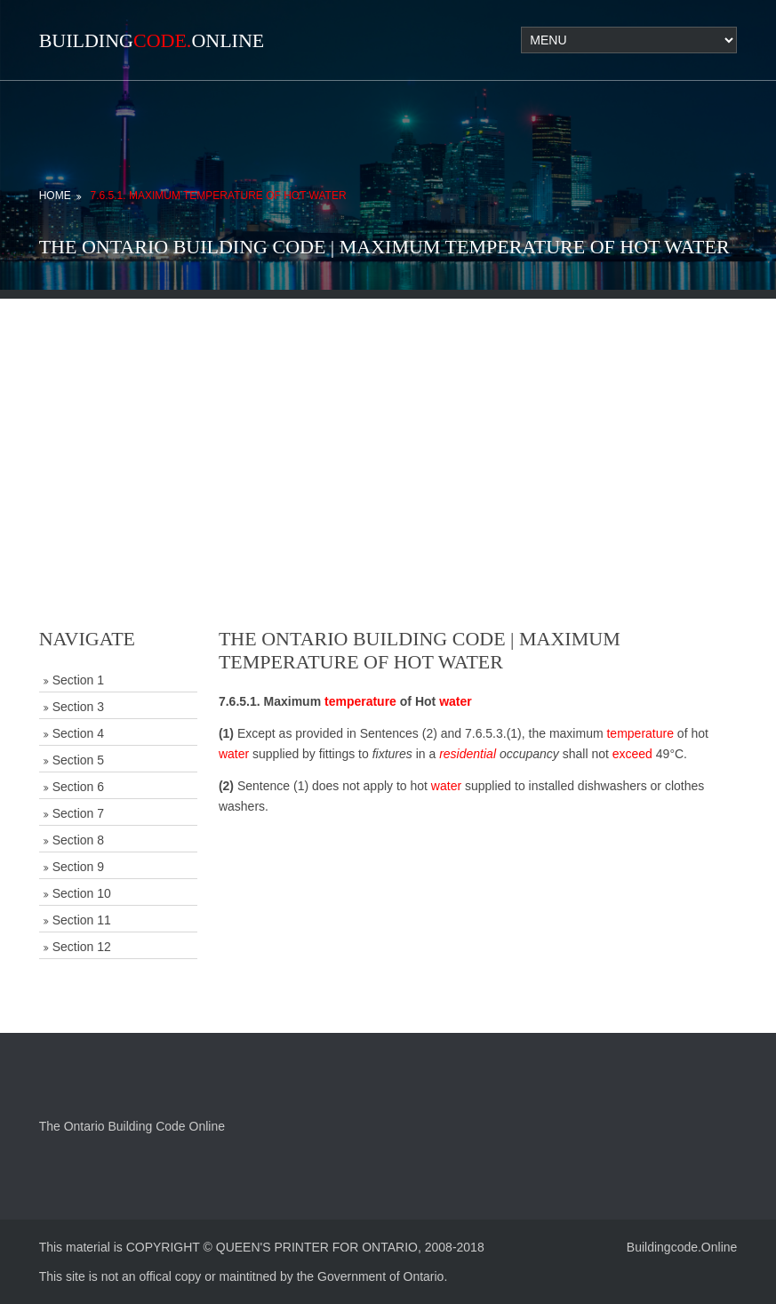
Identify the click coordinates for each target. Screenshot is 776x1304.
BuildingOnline (152, 40)
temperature (360, 701)
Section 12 (81, 947)
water (455, 701)
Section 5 (78, 760)
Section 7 (78, 813)
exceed (632, 754)
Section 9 (78, 867)
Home (55, 195)
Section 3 (78, 707)
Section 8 (78, 840)
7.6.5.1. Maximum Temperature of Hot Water (219, 195)
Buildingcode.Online (682, 1247)
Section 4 (78, 733)
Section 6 (78, 787)
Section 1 (78, 680)
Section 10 (81, 893)
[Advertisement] (388, 423)
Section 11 (81, 920)
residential (467, 754)
